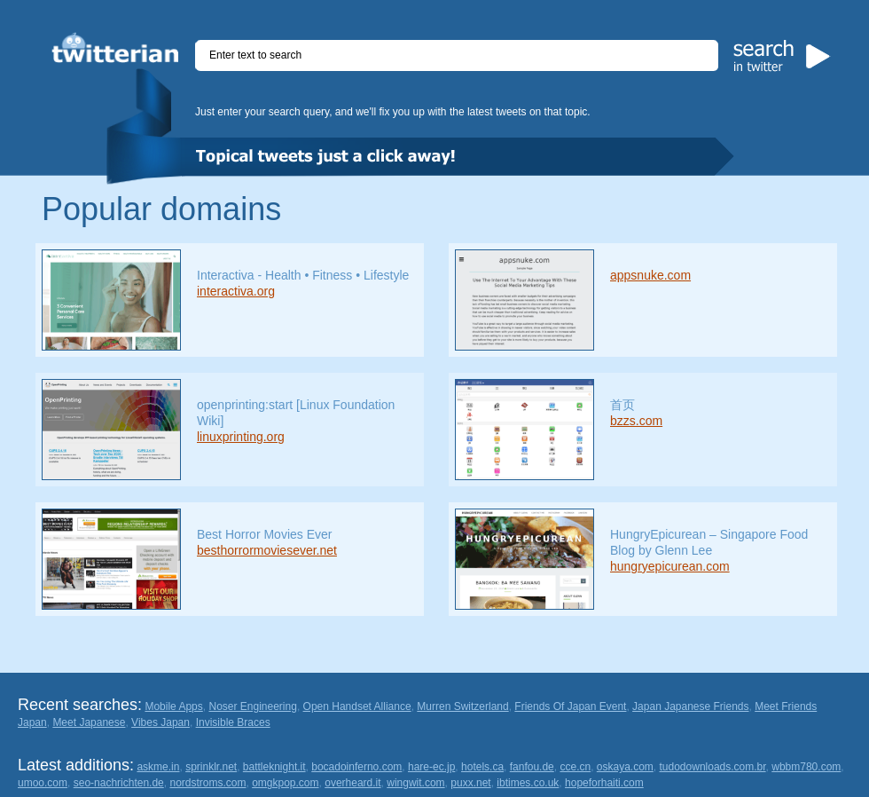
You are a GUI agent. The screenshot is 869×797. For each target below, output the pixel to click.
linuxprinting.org (241, 437)
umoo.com (42, 783)
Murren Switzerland (462, 706)
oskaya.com (625, 767)
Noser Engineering (252, 706)
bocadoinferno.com (356, 767)
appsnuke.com (650, 275)
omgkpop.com (285, 783)
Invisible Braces (233, 722)
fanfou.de (532, 767)
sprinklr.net (211, 767)
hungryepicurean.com (670, 566)
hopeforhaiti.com (604, 783)
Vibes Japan (160, 722)
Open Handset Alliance (357, 706)
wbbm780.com (806, 767)
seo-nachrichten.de (119, 783)
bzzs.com (636, 421)
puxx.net (470, 783)
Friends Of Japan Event (570, 706)
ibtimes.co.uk (528, 783)
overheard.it (352, 783)
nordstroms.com (207, 783)
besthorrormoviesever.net (267, 550)
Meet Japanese (88, 722)
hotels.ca (482, 767)
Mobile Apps (173, 706)
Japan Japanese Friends (690, 706)
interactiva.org (236, 291)
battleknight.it (274, 767)
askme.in (158, 767)
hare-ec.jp (431, 767)
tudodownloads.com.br (713, 767)
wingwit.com (415, 783)
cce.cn (575, 767)
